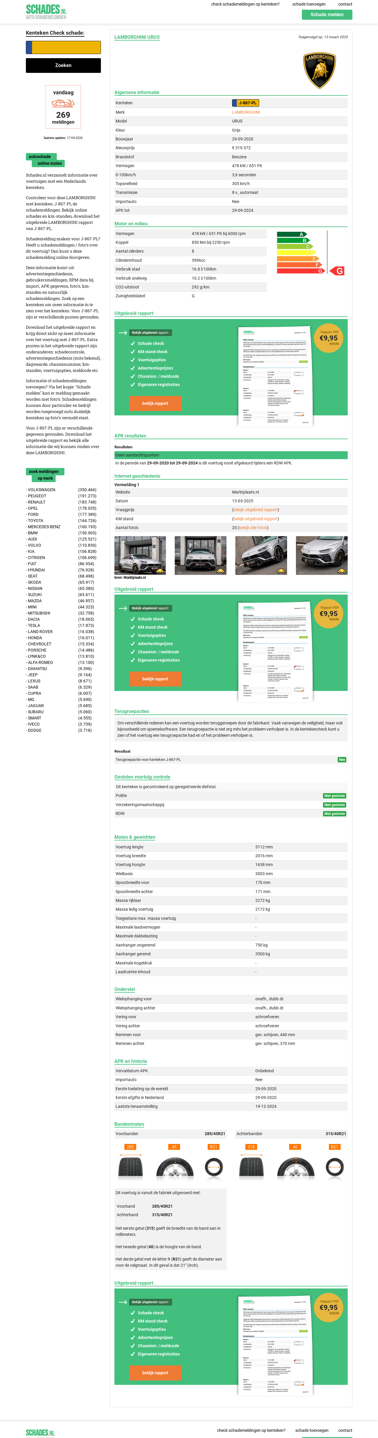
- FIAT (60, 564)
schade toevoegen (309, 4)
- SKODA (60, 582)
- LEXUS (59, 681)
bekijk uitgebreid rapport (256, 509)
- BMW (61, 533)
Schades (46, 11)
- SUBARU (59, 712)
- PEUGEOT (61, 496)
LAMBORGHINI (246, 112)
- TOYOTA (61, 521)
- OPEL (61, 508)
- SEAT (60, 576)
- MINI (60, 607)
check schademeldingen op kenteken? (245, 4)
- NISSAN (60, 588)
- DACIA (60, 619)
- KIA (61, 551)
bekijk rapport (155, 403)
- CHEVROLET (60, 644)
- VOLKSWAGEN (61, 490)
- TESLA (60, 625)
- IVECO (59, 724)
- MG (59, 700)
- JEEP (59, 675)
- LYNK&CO (60, 656)
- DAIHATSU (59, 669)
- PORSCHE (60, 650)
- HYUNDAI (60, 570)
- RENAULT (61, 502)
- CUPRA (59, 693)
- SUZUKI (60, 595)
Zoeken (63, 65)
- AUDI (61, 539)
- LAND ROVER (60, 632)
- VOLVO (61, 545)
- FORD (61, 514)
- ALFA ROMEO (60, 663)
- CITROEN (61, 558)
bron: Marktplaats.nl (130, 577)
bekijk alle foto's (253, 527)
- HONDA (60, 638)
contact (345, 4)
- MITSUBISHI (60, 613)
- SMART (59, 718)
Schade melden (327, 14)
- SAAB (59, 687)
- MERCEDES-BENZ (61, 527)
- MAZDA (60, 601)
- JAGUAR (59, 706)
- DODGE (59, 730)
